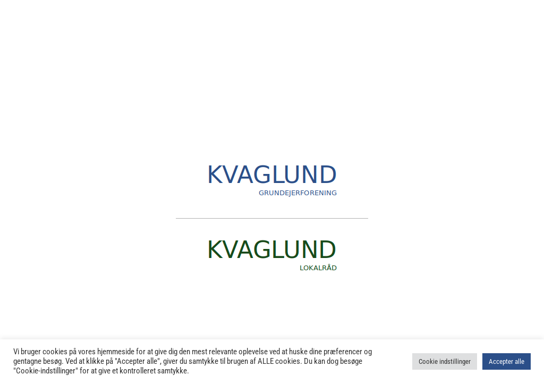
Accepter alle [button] (506, 361)
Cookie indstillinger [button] (445, 361)
